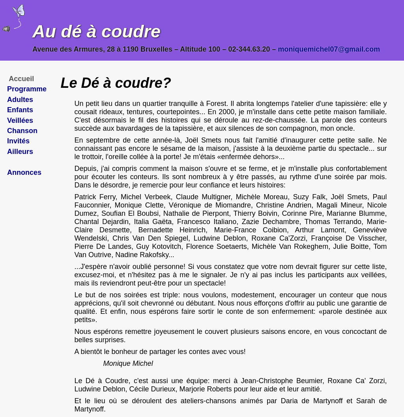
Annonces (24, 172)
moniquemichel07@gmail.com (329, 49)
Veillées (20, 120)
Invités (18, 141)
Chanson (22, 131)
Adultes (20, 100)
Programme (27, 89)
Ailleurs (20, 152)
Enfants (20, 110)
